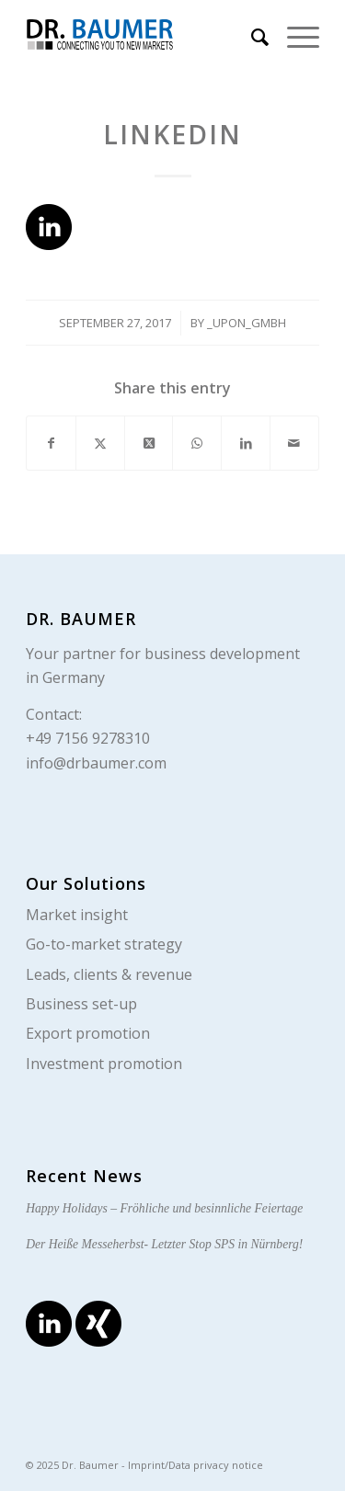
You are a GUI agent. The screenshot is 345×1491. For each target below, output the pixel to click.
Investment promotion (104, 1063)
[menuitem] (251, 37)
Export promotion (88, 1033)
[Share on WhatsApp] (197, 443)
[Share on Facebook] (51, 443)
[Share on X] (100, 443)
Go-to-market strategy (104, 944)
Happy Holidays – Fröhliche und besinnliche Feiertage (164, 1208)
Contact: (54, 714)
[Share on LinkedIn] (246, 443)
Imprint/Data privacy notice (195, 1465)
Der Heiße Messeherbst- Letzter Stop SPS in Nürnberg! (164, 1244)
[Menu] (294, 37)
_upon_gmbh (246, 322)
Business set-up (81, 1004)
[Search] (251, 37)
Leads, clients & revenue (109, 974)
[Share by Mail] (294, 443)
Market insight (77, 915)
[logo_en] (143, 37)
